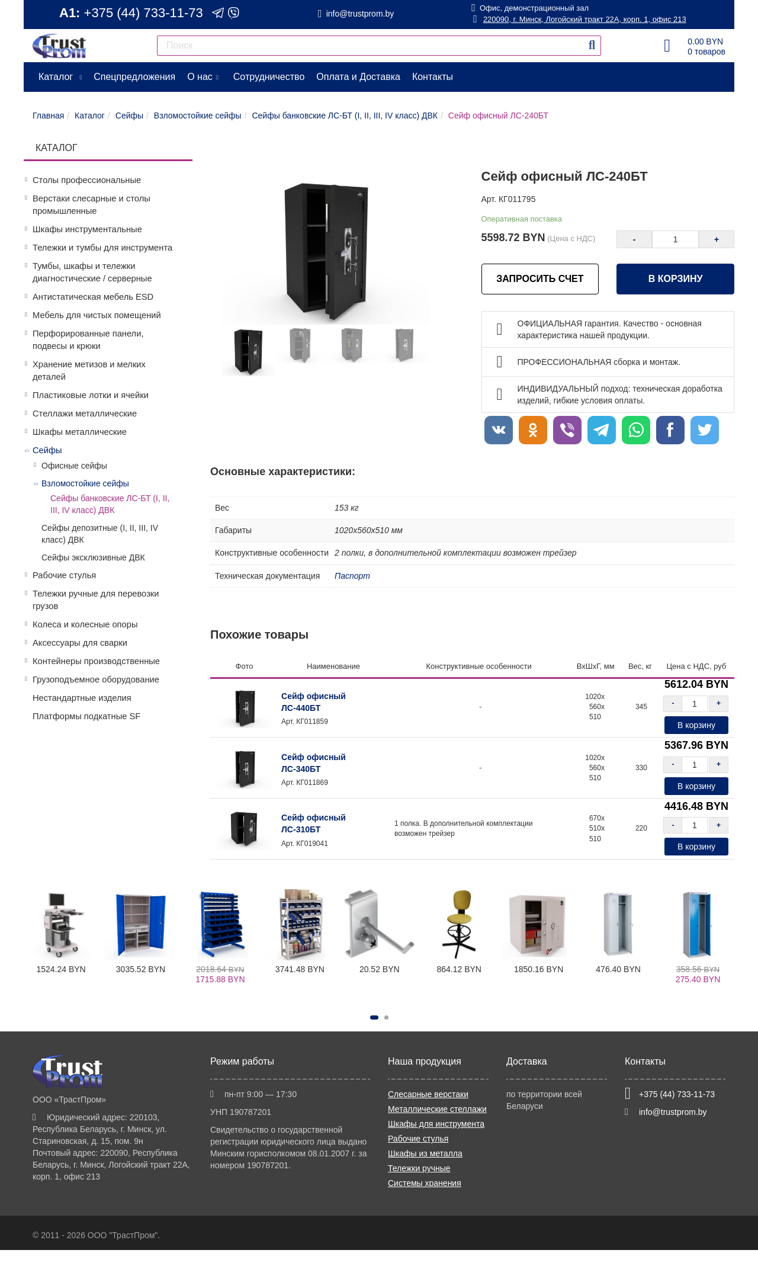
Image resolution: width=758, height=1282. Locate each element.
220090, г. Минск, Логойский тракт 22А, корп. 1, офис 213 (579, 19)
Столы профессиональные (87, 180)
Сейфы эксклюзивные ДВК (93, 557)
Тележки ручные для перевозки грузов (96, 600)
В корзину (675, 279)
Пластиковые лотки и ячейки (91, 395)
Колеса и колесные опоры (85, 624)
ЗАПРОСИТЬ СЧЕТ (539, 279)
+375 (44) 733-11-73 (143, 12)
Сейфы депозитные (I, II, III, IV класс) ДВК (99, 533)
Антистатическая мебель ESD (93, 297)
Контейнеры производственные (96, 661)
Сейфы (47, 450)
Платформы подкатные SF (86, 716)
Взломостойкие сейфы (85, 483)
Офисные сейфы (74, 465)
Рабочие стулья (64, 575)
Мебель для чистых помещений (97, 315)
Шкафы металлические (80, 432)
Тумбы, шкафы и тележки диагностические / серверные (92, 272)
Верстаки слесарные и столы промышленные (91, 205)
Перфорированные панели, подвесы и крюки (88, 340)
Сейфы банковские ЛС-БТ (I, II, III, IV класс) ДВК (109, 504)
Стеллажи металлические (85, 413)
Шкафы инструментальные (87, 229)
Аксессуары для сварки (80, 643)
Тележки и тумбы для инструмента (102, 247)
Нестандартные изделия (82, 698)
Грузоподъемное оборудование (96, 679)
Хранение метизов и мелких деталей (89, 371)
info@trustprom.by (360, 13)
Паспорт (352, 576)
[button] (374, 1017)
